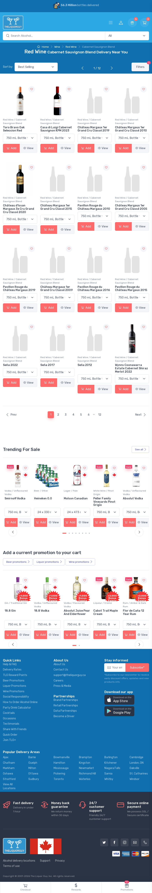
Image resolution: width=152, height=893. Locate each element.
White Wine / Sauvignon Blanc (14, 492)
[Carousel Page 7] (85, 532)
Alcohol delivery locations (19, 860)
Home (43, 46)
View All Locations (9, 785)
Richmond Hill (87, 773)
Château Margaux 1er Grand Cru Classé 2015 (56, 207)
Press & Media (62, 685)
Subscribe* (137, 667)
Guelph (32, 762)
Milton (32, 767)
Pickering (59, 773)
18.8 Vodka (70, 610)
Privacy (60, 860)
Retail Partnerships (66, 705)
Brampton (85, 756)
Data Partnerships (65, 710)
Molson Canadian (104, 498)
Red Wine (71, 46)
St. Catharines (139, 773)
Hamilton (59, 762)
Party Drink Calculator (17, 707)
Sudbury (33, 778)
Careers (58, 680)
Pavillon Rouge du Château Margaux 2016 (94, 288)
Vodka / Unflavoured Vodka (45, 492)
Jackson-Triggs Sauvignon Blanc (16, 499)
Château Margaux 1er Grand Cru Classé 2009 (56, 288)
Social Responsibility (16, 696)
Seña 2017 (47, 365)
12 (99, 414)
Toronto (59, 778)
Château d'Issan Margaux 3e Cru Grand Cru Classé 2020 (18, 209)
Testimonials (11, 723)
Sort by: (8, 66)
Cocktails (9, 712)
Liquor (49, 562)
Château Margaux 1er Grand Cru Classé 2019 (93, 129)
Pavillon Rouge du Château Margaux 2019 (19, 288)
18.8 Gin (39, 610)
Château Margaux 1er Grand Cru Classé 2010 (131, 129)
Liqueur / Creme (131, 602)
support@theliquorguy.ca (70, 674)
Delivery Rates (12, 669)
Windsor (134, 778)
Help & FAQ (10, 663)
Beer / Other (70, 490)
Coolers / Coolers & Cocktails (16, 604)
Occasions (9, 718)
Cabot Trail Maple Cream (134, 611)
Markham (9, 767)
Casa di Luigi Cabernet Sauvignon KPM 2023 (56, 129)
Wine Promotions (13, 690)
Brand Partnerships (66, 699)
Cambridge (136, 756)
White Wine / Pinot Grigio (132, 492)
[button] (119, 699)
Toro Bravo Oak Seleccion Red (14, 129)
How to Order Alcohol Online (20, 701)
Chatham (9, 762)
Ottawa (33, 773)
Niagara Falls (112, 767)
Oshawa (8, 773)
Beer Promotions (13, 680)
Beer (18, 562)
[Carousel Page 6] (82, 532)
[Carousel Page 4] (75, 532)
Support (45, 860)
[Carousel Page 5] (79, 532)
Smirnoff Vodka (44, 498)
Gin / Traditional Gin (45, 602)
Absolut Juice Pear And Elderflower (101, 613)
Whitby (108, 778)
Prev (11, 414)
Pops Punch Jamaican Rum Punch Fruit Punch (17, 613)
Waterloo (84, 778)
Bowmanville (62, 756)
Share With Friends (15, 728)
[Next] (111, 68)
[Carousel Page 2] (69, 532)
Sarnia (108, 773)
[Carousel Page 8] (89, 532)
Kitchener (110, 762)
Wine (57, 46)
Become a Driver (64, 715)
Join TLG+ (9, 739)
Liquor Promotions (14, 685)
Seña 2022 (10, 365)
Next (140, 414)
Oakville (134, 767)
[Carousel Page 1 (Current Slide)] (64, 532)
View (28, 148)
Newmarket (86, 767)
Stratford (9, 778)
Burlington (111, 756)
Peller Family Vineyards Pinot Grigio (133, 501)
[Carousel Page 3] (72, 532)
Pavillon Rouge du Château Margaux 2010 (94, 207)
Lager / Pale (99, 490)
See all (140, 449)
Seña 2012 (85, 365)
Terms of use (11, 865)
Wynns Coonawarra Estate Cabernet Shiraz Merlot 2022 (131, 368)
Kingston (84, 762)
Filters (142, 66)
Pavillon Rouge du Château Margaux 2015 (131, 288)
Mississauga (61, 767)
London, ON (137, 762)
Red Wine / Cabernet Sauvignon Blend (14, 121)
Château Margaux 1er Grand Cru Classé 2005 (131, 207)
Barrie (32, 756)
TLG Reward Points (15, 674)
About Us (59, 663)
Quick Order (10, 734)
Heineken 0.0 (72, 498)
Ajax (5, 756)
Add (11, 148)
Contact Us (61, 669)
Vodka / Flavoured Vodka (102, 604)
